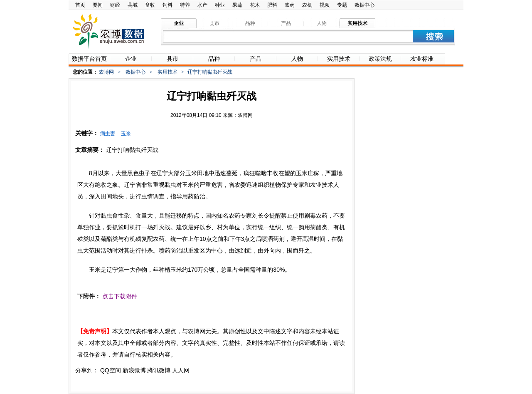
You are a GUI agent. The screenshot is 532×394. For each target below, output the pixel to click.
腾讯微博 (158, 370)
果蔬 (237, 5)
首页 (80, 5)
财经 (115, 5)
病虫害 (107, 133)
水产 (202, 5)
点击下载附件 (119, 296)
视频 (325, 5)
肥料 (272, 5)
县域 (133, 5)
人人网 (181, 370)
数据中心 (364, 5)
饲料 (167, 5)
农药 (290, 5)
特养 (185, 5)
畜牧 (150, 5)
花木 (255, 5)
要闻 (98, 5)
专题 (342, 5)
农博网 (106, 72)
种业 (220, 5)
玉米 (126, 133)
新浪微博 (134, 370)
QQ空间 (110, 370)
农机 (307, 5)
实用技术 (167, 72)
